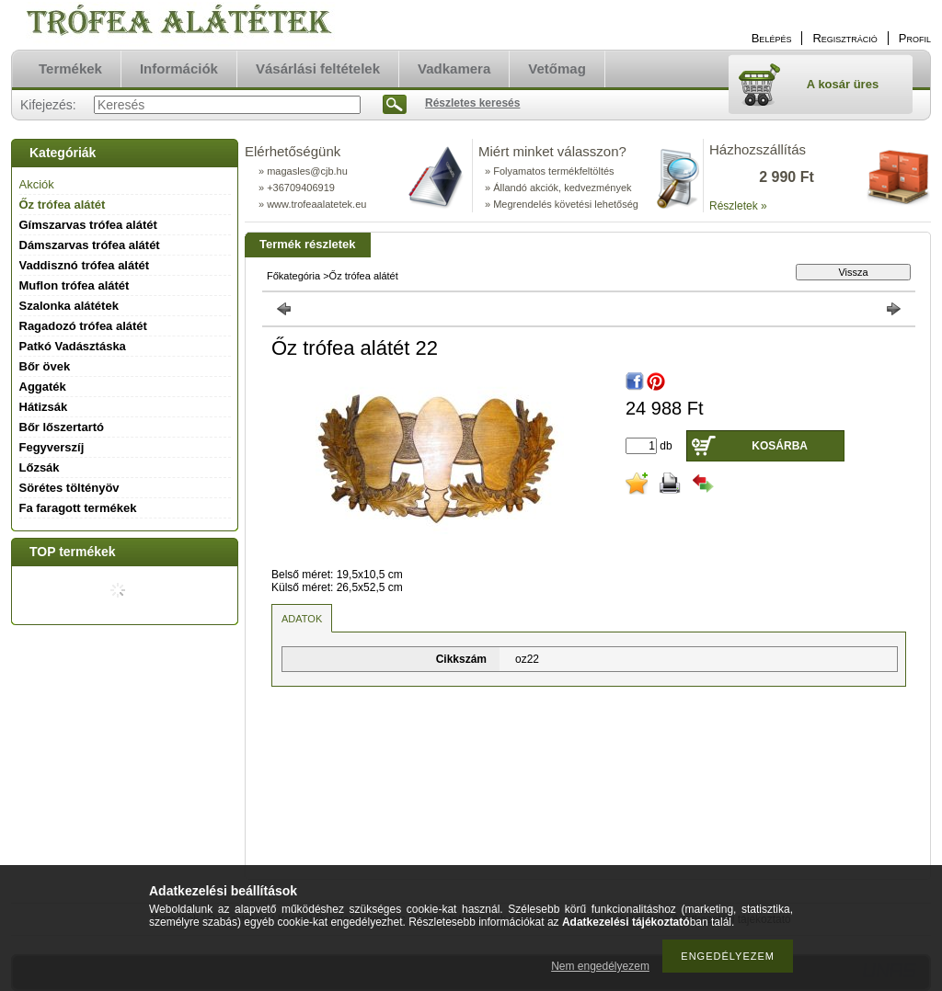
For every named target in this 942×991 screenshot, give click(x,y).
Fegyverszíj (52, 447)
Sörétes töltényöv (69, 488)
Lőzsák (39, 467)
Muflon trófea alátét (74, 285)
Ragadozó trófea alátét (83, 326)
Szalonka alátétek (69, 306)
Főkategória (293, 275)
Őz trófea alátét (62, 204)
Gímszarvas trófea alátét (88, 225)
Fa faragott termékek (78, 508)
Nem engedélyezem (600, 966)
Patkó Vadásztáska (72, 346)
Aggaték (42, 386)
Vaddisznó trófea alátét (84, 265)
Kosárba (780, 445)
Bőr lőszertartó (61, 427)
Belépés (772, 38)
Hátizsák (43, 407)
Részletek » (738, 205)
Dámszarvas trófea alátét (89, 245)
